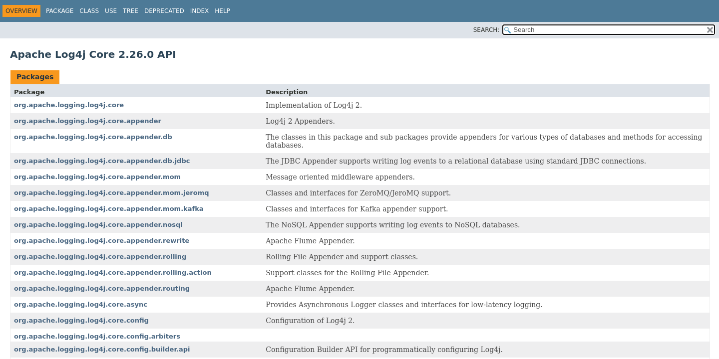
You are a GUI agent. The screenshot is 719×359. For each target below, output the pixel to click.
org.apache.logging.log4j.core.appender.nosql (98, 224)
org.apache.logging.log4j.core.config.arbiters (97, 336)
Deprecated (164, 10)
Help (222, 10)
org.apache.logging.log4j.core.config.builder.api (102, 349)
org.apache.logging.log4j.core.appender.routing (102, 288)
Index (199, 10)
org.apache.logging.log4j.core (69, 105)
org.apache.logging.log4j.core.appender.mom (97, 176)
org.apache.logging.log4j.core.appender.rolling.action (113, 272)
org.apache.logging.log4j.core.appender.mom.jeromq (111, 192)
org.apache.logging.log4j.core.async (80, 304)
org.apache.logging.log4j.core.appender (87, 121)
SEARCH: (486, 29)
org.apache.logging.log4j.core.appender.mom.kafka (109, 208)
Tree (130, 10)
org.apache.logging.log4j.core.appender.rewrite (101, 240)
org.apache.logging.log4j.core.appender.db (93, 137)
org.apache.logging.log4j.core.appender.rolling (100, 256)
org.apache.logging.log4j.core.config (81, 320)
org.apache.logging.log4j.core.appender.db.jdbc (102, 161)
